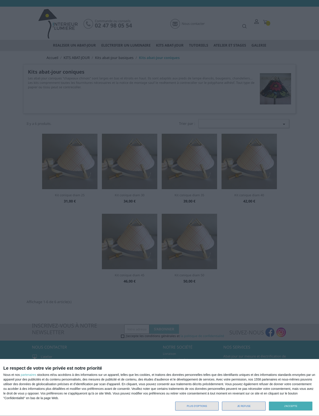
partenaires (28, 374)
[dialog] (159, 387)
